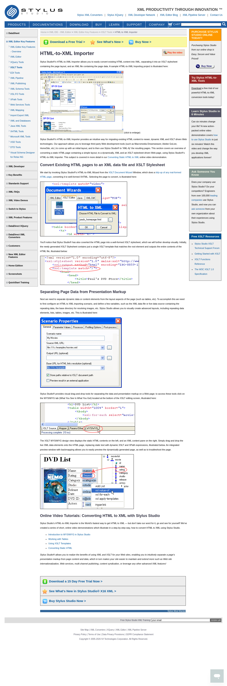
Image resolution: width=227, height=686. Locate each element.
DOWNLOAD (79, 24)
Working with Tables (58, 539)
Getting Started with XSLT (207, 253)
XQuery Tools (17, 62)
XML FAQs (14, 192)
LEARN (114, 24)
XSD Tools (15, 142)
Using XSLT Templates (59, 543)
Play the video (174, 52)
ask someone (198, 209)
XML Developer (17, 166)
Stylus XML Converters (89, 15)
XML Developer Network (141, 15)
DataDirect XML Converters (17, 235)
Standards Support (19, 183)
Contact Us (216, 15)
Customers (14, 246)
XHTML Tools (17, 131)
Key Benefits (15, 175)
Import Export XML (19, 115)
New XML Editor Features (17, 255)
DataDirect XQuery (18, 226)
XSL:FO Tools (17, 94)
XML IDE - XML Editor (60, 32)
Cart (174, 24)
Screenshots (15, 274)
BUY (99, 24)
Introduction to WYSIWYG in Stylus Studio (69, 534)
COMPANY (157, 24)
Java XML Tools (18, 126)
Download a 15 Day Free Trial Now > (75, 581)
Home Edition (16, 265)
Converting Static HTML (60, 548)
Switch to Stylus (17, 209)
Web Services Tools (20, 104)
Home (44, 32)
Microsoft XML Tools (20, 136)
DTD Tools (15, 147)
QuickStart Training (19, 282)
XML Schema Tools (20, 89)
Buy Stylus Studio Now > (67, 601)
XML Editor (15, 56)
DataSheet (14, 33)
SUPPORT (134, 24)
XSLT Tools (16, 67)
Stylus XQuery (115, 15)
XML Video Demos (18, 200)
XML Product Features (20, 217)
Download (196, 88)
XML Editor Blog (169, 15)
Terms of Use (94, 634)
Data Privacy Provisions (113, 634)
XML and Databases (20, 120)
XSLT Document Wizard (120, 172)
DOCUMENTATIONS (48, 24)
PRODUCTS (17, 24)
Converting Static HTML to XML (123, 157)
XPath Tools (16, 99)
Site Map (85, 630)
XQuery (110, 630)
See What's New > (110, 42)
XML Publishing (18, 83)
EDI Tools (15, 72)
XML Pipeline (17, 78)
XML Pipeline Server (194, 15)
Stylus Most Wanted (176, 611)
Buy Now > (143, 42)
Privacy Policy (80, 634)
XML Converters (97, 630)
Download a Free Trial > (67, 42)
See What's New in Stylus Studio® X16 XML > (82, 591)
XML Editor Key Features (22, 41)
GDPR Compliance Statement (140, 634)
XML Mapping (17, 110)
